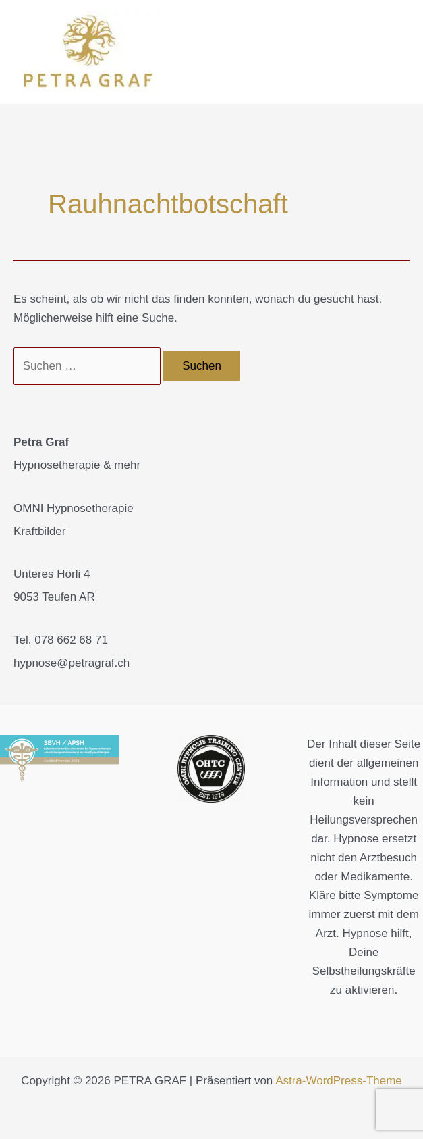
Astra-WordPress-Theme (338, 1080)
